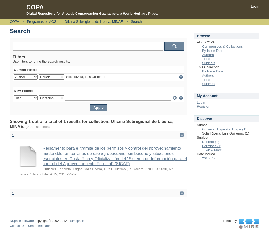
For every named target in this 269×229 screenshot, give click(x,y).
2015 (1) (208, 158)
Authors (208, 55)
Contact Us (17, 226)
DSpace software (22, 221)
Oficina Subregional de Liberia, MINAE (93, 22)
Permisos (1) (211, 146)
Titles (206, 59)
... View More (212, 150)
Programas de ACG (41, 22)
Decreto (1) (210, 142)
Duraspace (76, 221)
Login (255, 6)
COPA (14, 22)
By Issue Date (212, 51)
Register (203, 106)
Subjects (208, 63)
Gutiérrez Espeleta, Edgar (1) (224, 129)
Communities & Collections (222, 46)
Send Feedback (39, 226)
